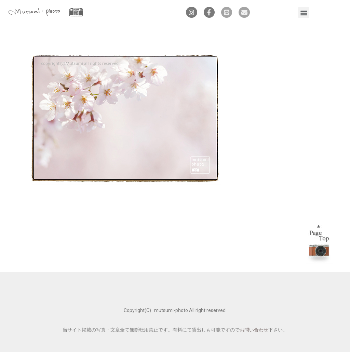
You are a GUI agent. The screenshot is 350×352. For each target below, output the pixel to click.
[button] (303, 12)
